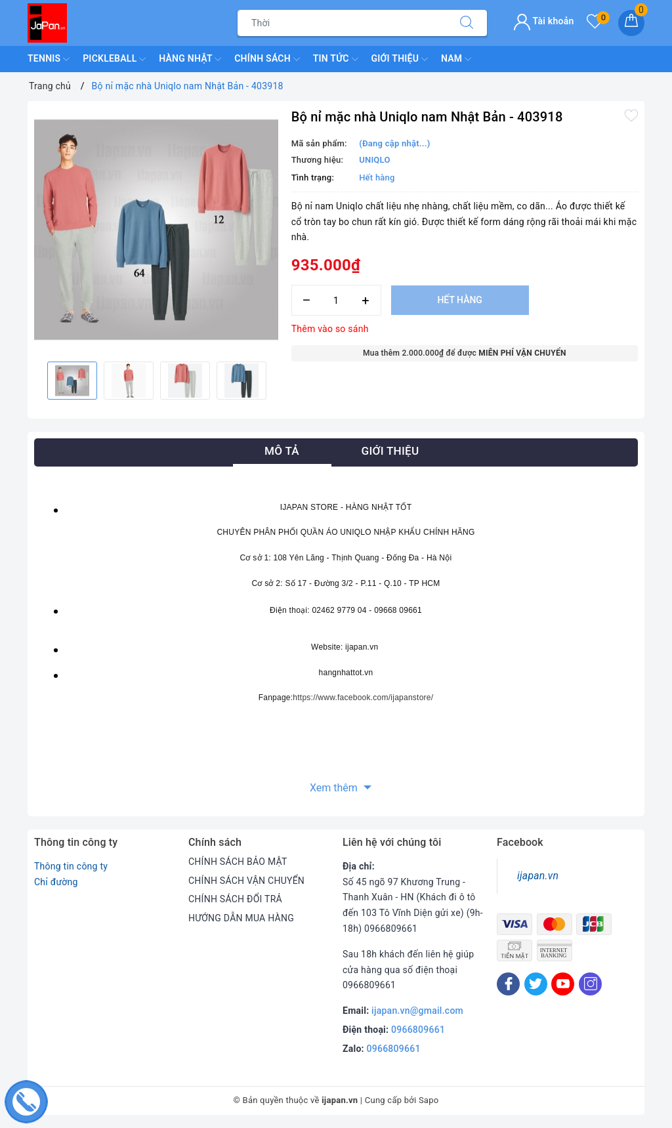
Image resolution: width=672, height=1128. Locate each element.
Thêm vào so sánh (330, 329)
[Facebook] (508, 983)
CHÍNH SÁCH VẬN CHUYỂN (246, 880)
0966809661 (418, 1029)
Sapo (429, 1100)
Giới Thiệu (399, 59)
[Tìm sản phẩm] (342, 23)
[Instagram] (590, 983)
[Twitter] (535, 983)
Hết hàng (459, 300)
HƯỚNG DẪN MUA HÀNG (241, 918)
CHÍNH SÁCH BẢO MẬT (237, 861)
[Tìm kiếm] (466, 23)
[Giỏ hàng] (631, 23)
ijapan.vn (537, 875)
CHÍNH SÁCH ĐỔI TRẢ (235, 899)
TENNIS (49, 59)
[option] (156, 230)
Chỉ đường (56, 882)
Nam (456, 59)
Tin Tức (335, 59)
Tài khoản (544, 21)
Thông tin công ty (71, 866)
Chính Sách (266, 59)
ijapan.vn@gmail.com (417, 1010)
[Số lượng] (336, 300)
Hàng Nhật (190, 59)
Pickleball (114, 59)
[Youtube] (562, 983)
